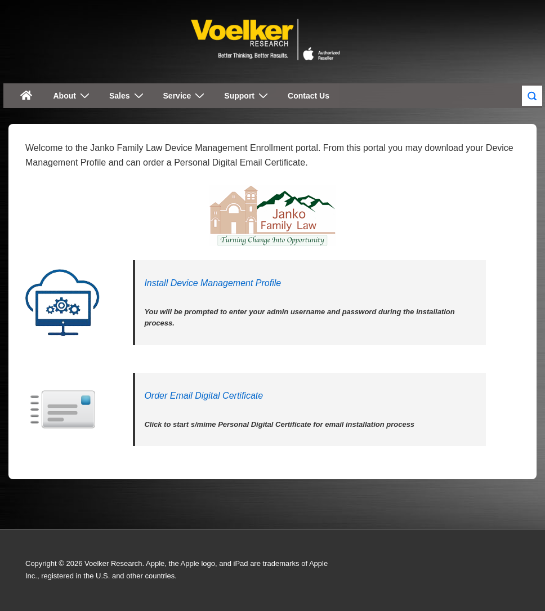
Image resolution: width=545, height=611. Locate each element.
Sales (127, 95)
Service (185, 95)
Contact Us (308, 95)
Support (247, 95)
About (72, 95)
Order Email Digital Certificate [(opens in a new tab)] (203, 395)
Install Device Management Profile (212, 283)
